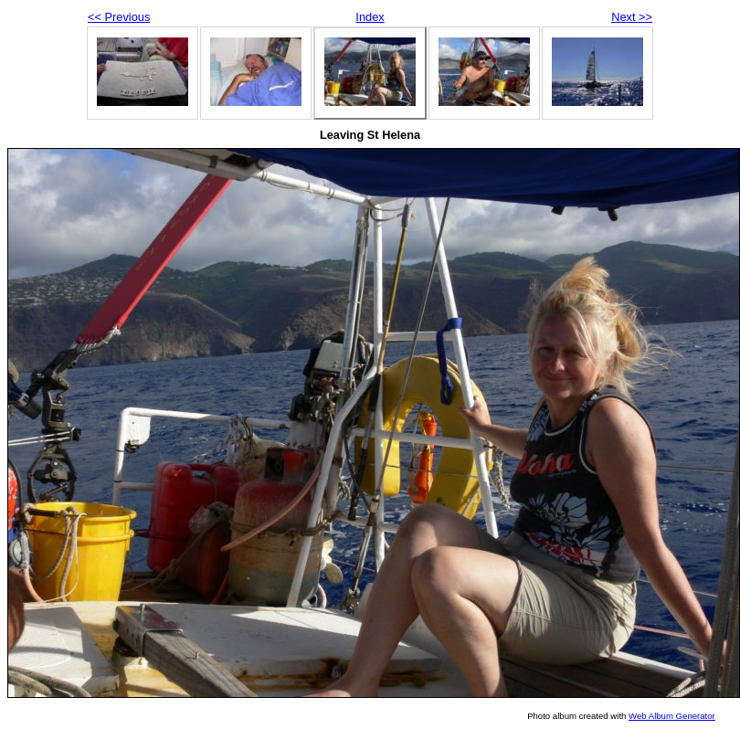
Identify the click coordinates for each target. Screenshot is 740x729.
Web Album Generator (672, 716)
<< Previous (119, 17)
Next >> (631, 17)
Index (369, 17)
